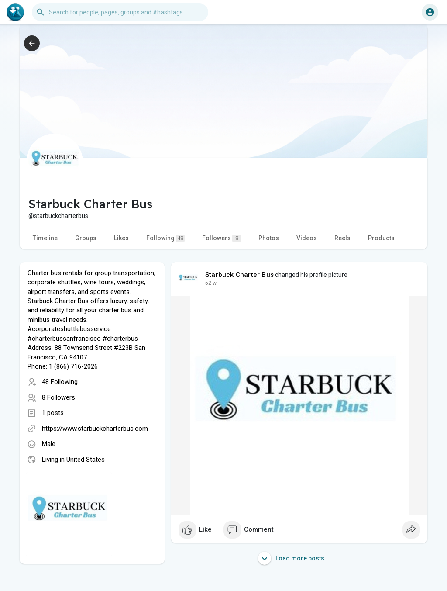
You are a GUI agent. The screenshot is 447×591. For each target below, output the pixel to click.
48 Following (60, 382)
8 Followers (58, 397)
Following (165, 238)
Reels (342, 238)
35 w (211, 283)
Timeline (45, 238)
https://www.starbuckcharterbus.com (95, 428)
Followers (221, 238)
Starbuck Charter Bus (239, 275)
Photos (268, 238)
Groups (85, 238)
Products (381, 238)
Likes (121, 238)
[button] (120, 12)
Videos (306, 238)
